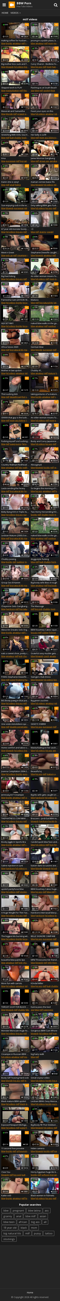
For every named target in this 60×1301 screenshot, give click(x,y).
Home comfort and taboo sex (15, 747)
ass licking (50, 137)
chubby (29, 43)
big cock (38, 609)
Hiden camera (37, 1148)
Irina (3, 158)
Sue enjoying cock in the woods (15, 205)
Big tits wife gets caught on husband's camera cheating (45, 794)
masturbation (12, 90)
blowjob (10, 66)
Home (5, 12)
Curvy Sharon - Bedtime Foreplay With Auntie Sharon (45, 64)
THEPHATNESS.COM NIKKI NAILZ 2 (15, 818)
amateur (17, 43)
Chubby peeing (8, 559)
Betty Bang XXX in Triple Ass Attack (15, 511)
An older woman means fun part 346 (45, 417)
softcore (45, 1174)
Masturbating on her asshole (45, 747)
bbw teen (9, 1222)
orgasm (21, 114)
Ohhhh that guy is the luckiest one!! (15, 417)
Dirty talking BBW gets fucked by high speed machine (45, 205)
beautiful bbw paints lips (13, 959)
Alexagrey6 (36, 464)
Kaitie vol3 (6, 1195)
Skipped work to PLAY (11, 87)
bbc (29, 231)
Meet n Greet (7, 252)
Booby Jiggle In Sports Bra (13, 841)
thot (23, 396)
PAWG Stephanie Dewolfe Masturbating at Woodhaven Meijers (15, 676)
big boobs (26, 137)
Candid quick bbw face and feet (45, 841)
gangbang (54, 161)
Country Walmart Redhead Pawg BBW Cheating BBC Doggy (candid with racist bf (15, 464)
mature (27, 349)
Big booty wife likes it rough (44, 582)
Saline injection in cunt (12, 865)
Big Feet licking (8, 276)
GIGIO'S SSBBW (38, 724)
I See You (5, 1172)
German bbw (37, 346)
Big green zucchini (39, 700)
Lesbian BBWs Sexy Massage (45, 1101)
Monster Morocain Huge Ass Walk (15, 1030)
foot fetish (54, 844)
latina (56, 302)
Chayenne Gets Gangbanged (15, 606)
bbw (3, 43)
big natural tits (27, 161)
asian (43, 1216)
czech (46, 656)
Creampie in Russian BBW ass (15, 1054)
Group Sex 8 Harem (10, 582)
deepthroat (15, 396)
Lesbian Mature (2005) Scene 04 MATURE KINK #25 (15, 535)
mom (50, 43)
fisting (18, 184)
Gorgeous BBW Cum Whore (44, 1030)
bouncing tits (25, 1151)
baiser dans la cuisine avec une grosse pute (45, 865)
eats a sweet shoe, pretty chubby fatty (15, 653)
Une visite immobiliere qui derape (15, 724)
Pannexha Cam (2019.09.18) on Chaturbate (15, 299)
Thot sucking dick (9, 394)
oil (18, 1151)
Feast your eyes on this (42, 111)
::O (32, 229)
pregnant (18, 1210)
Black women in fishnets (42, 1195)
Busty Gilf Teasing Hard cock (15, 1077)
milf (23, 43)
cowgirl (50, 231)
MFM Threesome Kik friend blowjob (45, 959)
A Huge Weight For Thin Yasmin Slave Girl (15, 912)
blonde (9, 114)
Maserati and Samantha (13, 111)
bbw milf (51, 891)
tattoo (48, 1233)
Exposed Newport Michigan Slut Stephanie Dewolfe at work (15, 1124)
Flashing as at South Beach (44, 87)
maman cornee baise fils (43, 181)
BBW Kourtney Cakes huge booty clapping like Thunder (45, 889)
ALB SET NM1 (7, 323)
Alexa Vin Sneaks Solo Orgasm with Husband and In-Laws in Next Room (15, 629)
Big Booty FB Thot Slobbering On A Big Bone (45, 1124)
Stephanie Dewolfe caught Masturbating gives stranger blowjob (45, 252)
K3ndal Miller (37, 983)
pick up (9, 255)
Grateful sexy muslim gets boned (45, 653)
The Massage (37, 606)
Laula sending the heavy (13, 488)
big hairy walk (37, 1054)
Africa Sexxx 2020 (9, 346)
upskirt (46, 90)
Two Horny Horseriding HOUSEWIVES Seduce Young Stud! (45, 511)
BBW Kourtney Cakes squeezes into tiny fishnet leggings (45, 629)
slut (32, 90)
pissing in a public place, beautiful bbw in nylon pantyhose (45, 40)
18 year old (9, 1227)
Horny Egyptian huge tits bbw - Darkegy (45, 1172)
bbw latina (34, 1210)
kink (21, 656)
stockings (24, 891)
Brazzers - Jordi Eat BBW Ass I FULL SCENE (45, 818)
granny (42, 231)
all (45, 1222)
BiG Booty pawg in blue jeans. (15, 700)
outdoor (52, 326)
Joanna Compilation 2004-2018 (15, 771)
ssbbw (45, 632)
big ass (38, 66)
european (11, 161)
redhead (27, 467)
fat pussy (26, 444)
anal (12, 184)
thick (53, 90)
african (23, 1222)
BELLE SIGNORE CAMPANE (43, 936)
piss (51, 1009)
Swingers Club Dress (41, 676)
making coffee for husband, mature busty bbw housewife (15, 40)
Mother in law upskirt (11, 370)
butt (12, 137)
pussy (19, 444)
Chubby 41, (36, 370)
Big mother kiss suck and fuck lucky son (15, 64)
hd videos (19, 66)
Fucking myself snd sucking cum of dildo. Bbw (15, 441)
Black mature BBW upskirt (13, 1101)
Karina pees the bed (41, 1007)
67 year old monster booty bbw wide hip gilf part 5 (15, 229)
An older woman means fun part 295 (45, 276)
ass (47, 1210)
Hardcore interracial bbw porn (45, 912)
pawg (12, 444)
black (22, 1104)
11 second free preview (12, 1148)
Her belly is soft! (38, 134)
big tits (9, 43)
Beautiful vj (36, 771)
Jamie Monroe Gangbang (43, 158)
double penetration (19, 726)
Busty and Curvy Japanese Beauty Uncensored (45, 441)
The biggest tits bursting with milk (15, 936)
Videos (16, 12)
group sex (44, 161)
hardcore (10, 609)
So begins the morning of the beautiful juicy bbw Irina (45, 488)
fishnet (52, 632)
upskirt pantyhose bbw (12, 889)
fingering (20, 679)
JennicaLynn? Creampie (12, 794)
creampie (21, 255)
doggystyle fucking (40, 559)
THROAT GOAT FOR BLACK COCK (15, 1007)
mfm (50, 962)
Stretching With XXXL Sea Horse (15, 134)
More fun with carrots (11, 983)
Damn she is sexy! (10, 181)
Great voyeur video (40, 1077)
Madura (34, 299)
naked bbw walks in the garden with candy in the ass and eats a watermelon (45, 323)
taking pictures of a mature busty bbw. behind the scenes (45, 394)
